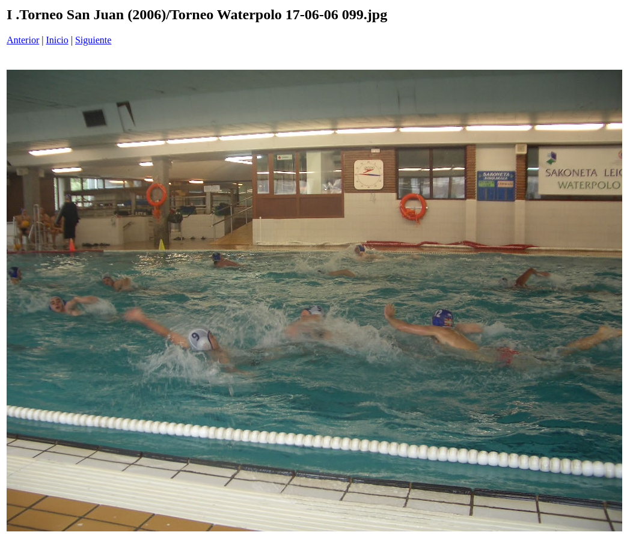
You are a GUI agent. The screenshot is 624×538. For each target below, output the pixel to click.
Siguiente (93, 40)
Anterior (23, 40)
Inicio (57, 40)
